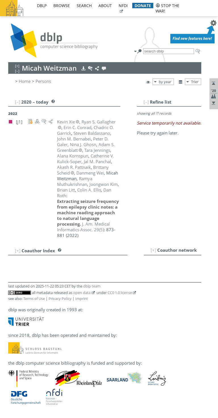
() (83, 226)
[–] (146, 102)
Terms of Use (34, 298)
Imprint (81, 298)
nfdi (123, 5)
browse (61, 5)
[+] (153, 250)
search (84, 5)
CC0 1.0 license (120, 292)
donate (143, 5)
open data (82, 292)
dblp (42, 5)
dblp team (91, 286)
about (105, 5)
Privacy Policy (60, 298)
